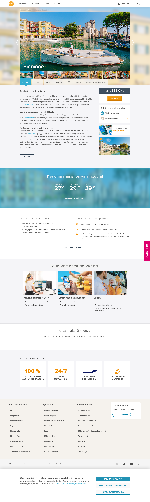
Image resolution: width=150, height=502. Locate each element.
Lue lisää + (27, 157)
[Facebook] (109, 464)
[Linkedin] (139, 464)
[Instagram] (116, 464)
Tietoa (48, 82)
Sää (68, 82)
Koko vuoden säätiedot (74, 198)
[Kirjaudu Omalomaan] (123, 4)
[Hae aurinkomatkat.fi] (138, 4)
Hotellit (37, 82)
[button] (114, 146)
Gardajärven (29, 118)
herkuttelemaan (26, 104)
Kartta (59, 82)
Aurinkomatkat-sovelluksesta (118, 131)
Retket (78, 82)
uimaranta (32, 133)
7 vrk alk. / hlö (114, 91)
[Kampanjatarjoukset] (147, 251)
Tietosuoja (13, 464)
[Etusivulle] (11, 3)
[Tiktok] (124, 464)
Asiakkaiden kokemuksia (96, 82)
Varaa (114, 98)
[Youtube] (131, 464)
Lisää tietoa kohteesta (74, 248)
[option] (75, 41)
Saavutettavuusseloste (32, 464)
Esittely (25, 82)
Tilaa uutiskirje (121, 414)
